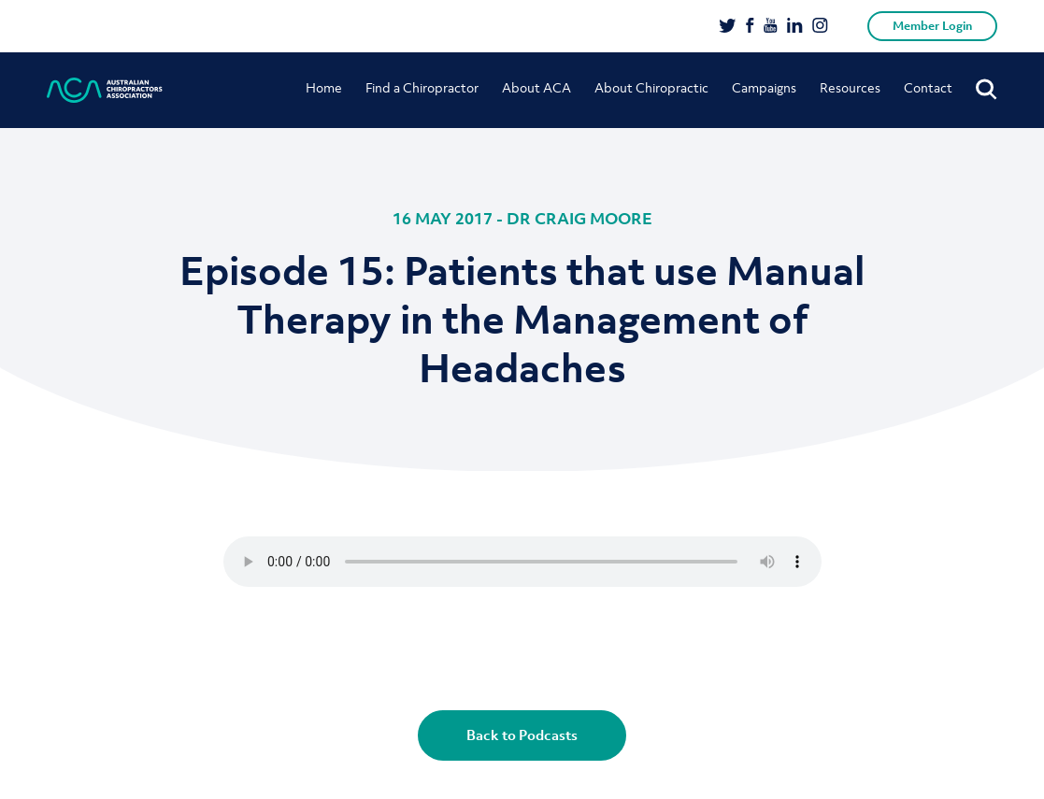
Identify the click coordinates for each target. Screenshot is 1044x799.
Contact (928, 87)
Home (324, 87)
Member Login (932, 26)
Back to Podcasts (522, 734)
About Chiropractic (651, 87)
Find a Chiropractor (422, 87)
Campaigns (764, 87)
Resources (850, 87)
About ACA (536, 87)
